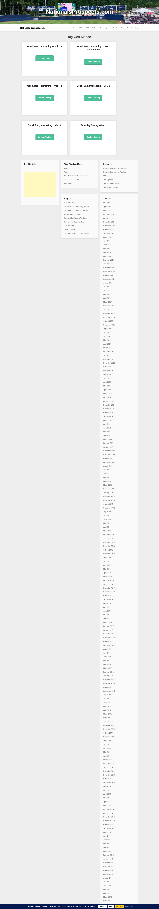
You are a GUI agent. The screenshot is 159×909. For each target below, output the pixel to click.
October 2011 (108, 831)
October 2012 (108, 785)
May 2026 (107, 163)
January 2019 (108, 499)
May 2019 (107, 484)
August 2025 (107, 198)
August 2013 (107, 747)
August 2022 (107, 335)
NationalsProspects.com (79, 11)
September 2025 (109, 194)
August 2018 (107, 518)
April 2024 (107, 259)
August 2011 (107, 838)
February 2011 (108, 861)
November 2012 (109, 781)
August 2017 (107, 564)
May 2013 (107, 758)
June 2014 (107, 709)
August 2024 (107, 243)
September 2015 (109, 652)
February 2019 (108, 495)
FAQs (81, 28)
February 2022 (108, 358)
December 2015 (109, 640)
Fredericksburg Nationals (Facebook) (77, 167)
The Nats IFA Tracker (110, 148)
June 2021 (107, 388)
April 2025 (107, 213)
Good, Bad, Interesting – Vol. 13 (94, 49)
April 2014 (107, 716)
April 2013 (107, 762)
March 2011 (107, 858)
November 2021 (109, 369)
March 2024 (107, 262)
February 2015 (108, 678)
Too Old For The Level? (120, 28)
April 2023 (107, 305)
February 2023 (108, 312)
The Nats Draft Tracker (111, 144)
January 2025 (108, 224)
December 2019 (109, 457)
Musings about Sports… (72, 175)
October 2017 (108, 556)
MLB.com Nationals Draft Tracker (76, 171)
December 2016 (109, 594)
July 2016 (106, 613)
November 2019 (109, 461)
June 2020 (107, 434)
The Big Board (108, 140)
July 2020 (106, 430)
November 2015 (109, 644)
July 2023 (106, 293)
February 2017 (108, 587)
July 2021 (106, 385)
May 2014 (107, 713)
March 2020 (107, 446)
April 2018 (107, 533)
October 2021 (108, 373)
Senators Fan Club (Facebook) (74, 182)
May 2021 (107, 392)
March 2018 (107, 537)
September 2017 (109, 560)
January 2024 (108, 270)
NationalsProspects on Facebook (115, 133)
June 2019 (107, 480)
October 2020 (108, 419)
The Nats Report (69, 190)
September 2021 (109, 377)
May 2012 (107, 804)
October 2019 (108, 465)
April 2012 (107, 808)
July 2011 (106, 842)
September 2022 (109, 331)
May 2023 (107, 301)
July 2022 (106, 339)
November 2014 (109, 690)
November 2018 (109, 507)
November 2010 (109, 873)
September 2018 (109, 514)
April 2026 (107, 167)
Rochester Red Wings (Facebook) (75, 179)
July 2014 (106, 705)
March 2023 (107, 308)
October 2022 (108, 327)
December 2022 (109, 320)
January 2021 (108, 407)
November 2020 (109, 415)
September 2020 (109, 423)
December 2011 (109, 823)
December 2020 (109, 411)
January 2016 (108, 636)
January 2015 (108, 682)
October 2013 (108, 739)
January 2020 (108, 453)
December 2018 (109, 503)
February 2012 (108, 816)
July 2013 (106, 751)
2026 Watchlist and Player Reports (98, 28)
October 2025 (108, 190)
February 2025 (108, 221)
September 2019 (109, 469)
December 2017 (109, 549)
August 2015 (107, 655)
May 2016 (107, 621)
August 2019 (107, 472)
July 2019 (106, 476)
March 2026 (107, 171)
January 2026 (108, 179)
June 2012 (107, 800)
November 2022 (109, 324)
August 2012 (107, 793)
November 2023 (109, 278)
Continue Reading (35, 65)
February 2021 (108, 404)
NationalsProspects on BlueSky (114, 129)
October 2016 (108, 602)
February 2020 (108, 449)
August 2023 (107, 289)
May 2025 (107, 209)
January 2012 (108, 819)
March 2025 (107, 217)
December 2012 (109, 778)
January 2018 (108, 545)
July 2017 (106, 568)
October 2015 (108, 648)
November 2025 (109, 186)
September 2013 (109, 743)
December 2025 (109, 182)
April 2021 (107, 396)
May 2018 (107, 530)
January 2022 (108, 362)
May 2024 (107, 255)
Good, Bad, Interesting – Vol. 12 (35, 49)
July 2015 (106, 659)
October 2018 (108, 510)
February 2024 (108, 266)
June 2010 (107, 892)
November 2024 (109, 232)
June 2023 (107, 297)
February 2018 (108, 541)
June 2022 (107, 343)
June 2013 (107, 755)
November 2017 (109, 552)
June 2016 (107, 617)
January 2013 (108, 774)
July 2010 (106, 888)
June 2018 (107, 526)
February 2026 (108, 175)
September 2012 (109, 789)
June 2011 (107, 846)
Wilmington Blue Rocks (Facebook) (76, 194)
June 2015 (107, 663)
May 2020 (107, 438)
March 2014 (107, 720)
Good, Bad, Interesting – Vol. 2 (124, 49)
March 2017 (107, 583)
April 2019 (107, 488)
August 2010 (107, 884)
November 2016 (109, 598)
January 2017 (108, 591)
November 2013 (109, 736)
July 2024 (106, 247)
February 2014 (108, 724)
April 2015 (107, 671)
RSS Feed (106, 136)
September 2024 (109, 240)
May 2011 (107, 850)
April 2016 (107, 625)
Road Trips (135, 28)
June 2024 (107, 251)
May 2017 (107, 575)
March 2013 (107, 766)
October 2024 (108, 236)
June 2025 (107, 205)
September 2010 (109, 881)
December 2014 (109, 686)
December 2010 (109, 869)
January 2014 (108, 728)
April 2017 (107, 579)
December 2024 (109, 228)
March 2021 (107, 400)
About (74, 28)
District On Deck (69, 163)
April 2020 (107, 442)
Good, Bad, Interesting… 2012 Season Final (65, 49)
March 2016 (107, 629)
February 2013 (108, 770)
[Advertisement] (40, 145)
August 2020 (107, 427)
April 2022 (107, 350)
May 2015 (107, 667)
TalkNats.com (69, 186)
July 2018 (106, 522)
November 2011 (109, 827)
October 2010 (108, 877)
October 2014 (108, 694)
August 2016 (107, 610)
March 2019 (107, 491)
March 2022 (107, 354)
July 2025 (106, 202)
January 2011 (108, 865)
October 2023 (108, 282)
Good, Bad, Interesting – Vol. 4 (35, 89)
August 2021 (107, 381)
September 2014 (109, 697)
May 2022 (107, 347)
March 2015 (107, 675)
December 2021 (109, 365)
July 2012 (106, 797)
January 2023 (108, 316)
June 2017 (107, 572)
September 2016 (109, 606)
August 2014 (107, 701)
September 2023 (109, 285)
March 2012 (107, 812)
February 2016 (108, 633)
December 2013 (109, 732)
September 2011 (109, 835)
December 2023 (109, 274)
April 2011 (107, 854)
